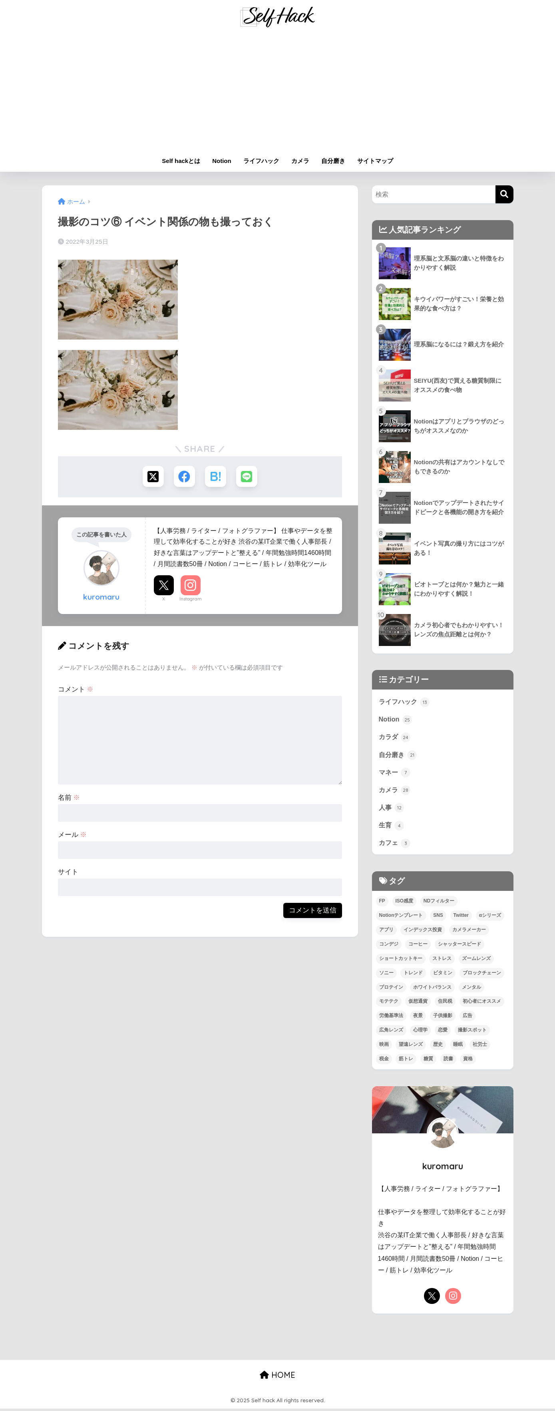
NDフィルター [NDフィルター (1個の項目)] (439, 903)
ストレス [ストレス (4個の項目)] (442, 960)
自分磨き (333, 160)
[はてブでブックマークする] (216, 477)
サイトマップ (375, 160)
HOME (277, 1377)
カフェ (395, 844)
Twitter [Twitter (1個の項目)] (461, 917)
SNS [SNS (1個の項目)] (438, 917)
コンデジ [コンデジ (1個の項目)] (388, 946)
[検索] (504, 194)
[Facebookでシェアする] (184, 477)
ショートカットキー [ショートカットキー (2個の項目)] (400, 960)
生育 (392, 827)
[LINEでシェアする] (248, 477)
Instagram (190, 599)
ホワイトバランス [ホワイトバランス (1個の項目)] (432, 989)
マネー (395, 773)
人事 (392, 809)
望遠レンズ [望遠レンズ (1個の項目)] (411, 1046)
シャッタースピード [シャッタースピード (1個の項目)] (459, 946)
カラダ (395, 737)
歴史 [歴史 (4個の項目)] (438, 1046)
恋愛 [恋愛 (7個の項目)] (443, 1032)
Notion (221, 160)
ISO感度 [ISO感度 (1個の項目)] (405, 903)
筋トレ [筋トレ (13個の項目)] (406, 1061)
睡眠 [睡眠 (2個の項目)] (458, 1046)
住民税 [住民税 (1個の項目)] (445, 1003)
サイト (68, 872)
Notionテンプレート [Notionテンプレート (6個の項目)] (401, 917)
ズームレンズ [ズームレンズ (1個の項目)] (476, 960)
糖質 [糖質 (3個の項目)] (428, 1061)
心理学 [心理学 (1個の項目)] (420, 1032)
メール (72, 835)
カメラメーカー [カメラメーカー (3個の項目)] (469, 931)
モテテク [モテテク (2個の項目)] (388, 1003)
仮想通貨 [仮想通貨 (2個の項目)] (418, 1003)
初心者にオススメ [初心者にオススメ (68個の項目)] (482, 1003)
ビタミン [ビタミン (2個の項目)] (442, 975)
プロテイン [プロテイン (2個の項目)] (391, 989)
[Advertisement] (277, 93)
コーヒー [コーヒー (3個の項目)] (418, 946)
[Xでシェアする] (152, 477)
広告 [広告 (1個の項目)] (467, 1018)
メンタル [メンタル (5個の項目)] (471, 989)
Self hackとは (181, 160)
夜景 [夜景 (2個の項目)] (418, 1018)
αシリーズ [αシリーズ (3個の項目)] (490, 917)
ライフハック (261, 160)
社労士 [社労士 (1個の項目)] (480, 1046)
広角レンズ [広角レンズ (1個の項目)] (391, 1032)
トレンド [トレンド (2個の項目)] (413, 975)
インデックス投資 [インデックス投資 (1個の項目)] (423, 931)
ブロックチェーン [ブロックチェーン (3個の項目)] (482, 975)
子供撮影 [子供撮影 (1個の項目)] (442, 1018)
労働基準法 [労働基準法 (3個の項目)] (391, 1018)
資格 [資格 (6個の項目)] (468, 1061)
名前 (69, 798)
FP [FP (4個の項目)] (382, 903)
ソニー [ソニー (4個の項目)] (386, 975)
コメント (76, 690)
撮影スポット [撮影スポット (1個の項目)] (472, 1032)
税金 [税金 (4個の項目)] (384, 1061)
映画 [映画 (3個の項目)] (384, 1046)
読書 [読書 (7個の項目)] (448, 1061)
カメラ (300, 160)
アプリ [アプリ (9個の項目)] (386, 931)
